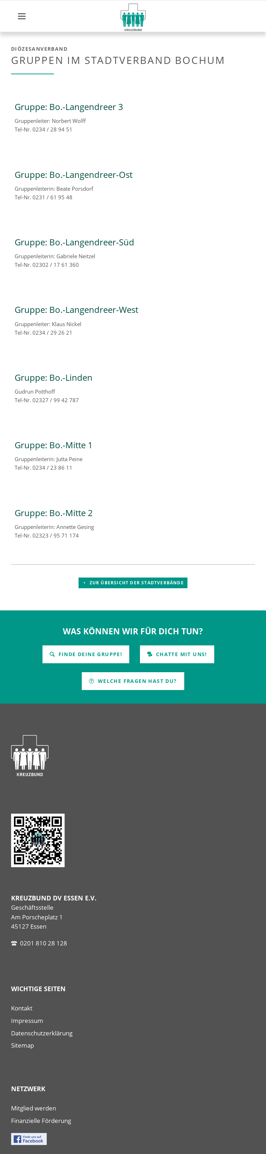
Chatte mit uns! (180, 654)
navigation (22, 16)
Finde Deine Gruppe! (89, 654)
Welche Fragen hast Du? (136, 681)
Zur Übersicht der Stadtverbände (136, 583)
